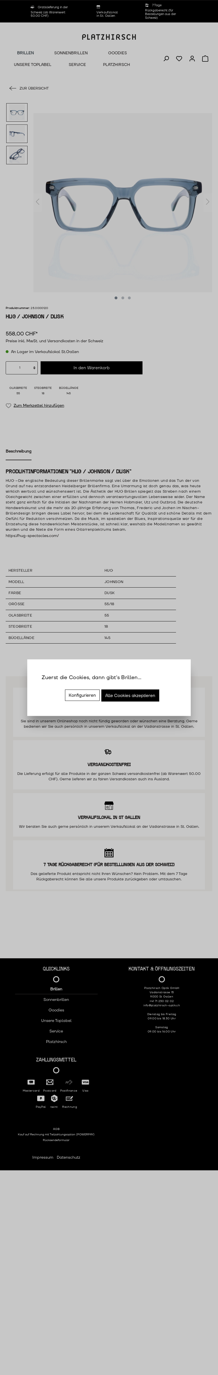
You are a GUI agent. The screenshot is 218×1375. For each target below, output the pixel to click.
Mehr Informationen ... (62, 685)
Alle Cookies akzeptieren (130, 695)
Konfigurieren (82, 695)
